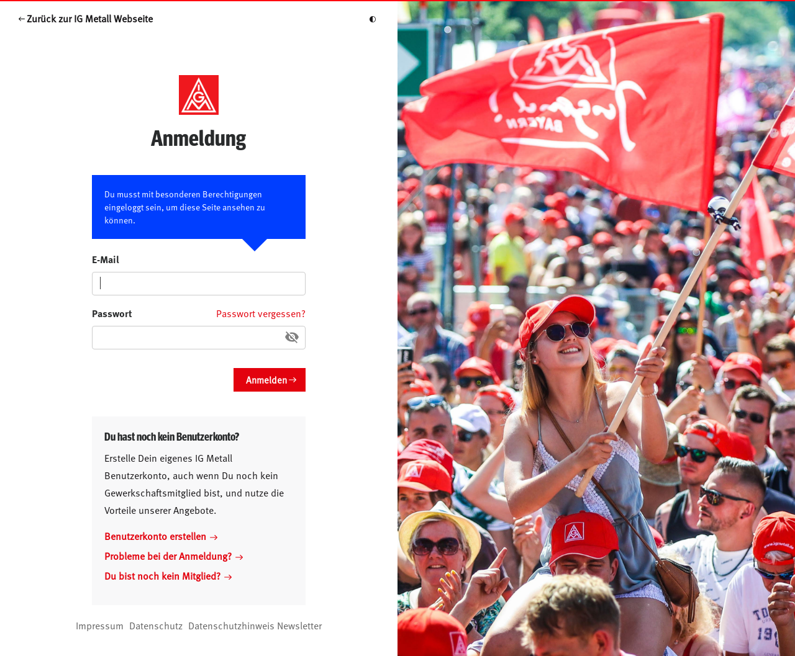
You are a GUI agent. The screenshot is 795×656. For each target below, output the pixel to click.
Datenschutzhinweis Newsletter (255, 625)
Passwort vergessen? (261, 313)
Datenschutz (156, 625)
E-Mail (105, 259)
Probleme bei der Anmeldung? (173, 555)
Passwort (112, 313)
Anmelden (266, 379)
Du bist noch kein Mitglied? (168, 575)
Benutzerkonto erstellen (160, 535)
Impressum (100, 625)
